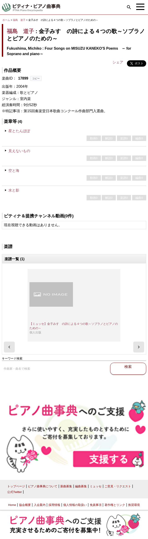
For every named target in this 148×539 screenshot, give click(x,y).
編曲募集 (81, 486)
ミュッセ (96, 486)
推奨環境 (134, 505)
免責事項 (96, 505)
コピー (36, 78)
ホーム (6, 20)
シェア (117, 62)
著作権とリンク (114, 505)
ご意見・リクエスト (117, 486)
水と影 (13, 190)
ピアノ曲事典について (42, 486)
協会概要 (25, 505)
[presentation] (9, 347)
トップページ (16, 486)
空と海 (13, 170)
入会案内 (40, 505)
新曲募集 (66, 486)
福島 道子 (19, 20)
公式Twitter (14, 492)
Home (12, 505)
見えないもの (19, 151)
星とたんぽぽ (19, 131)
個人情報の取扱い (75, 505)
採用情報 (54, 505)
